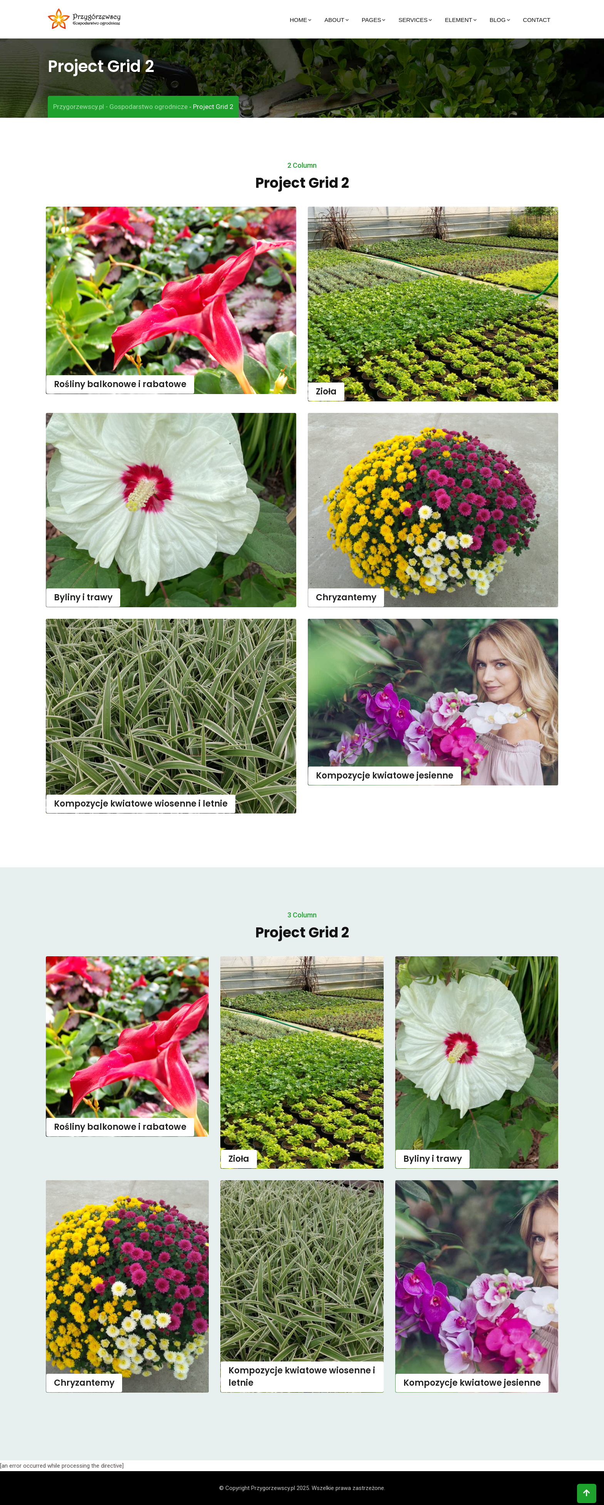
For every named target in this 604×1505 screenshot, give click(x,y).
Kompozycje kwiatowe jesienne (384, 776)
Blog (498, 20)
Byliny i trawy (83, 597)
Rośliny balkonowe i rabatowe (120, 384)
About (334, 20)
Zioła (326, 392)
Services (413, 20)
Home (298, 20)
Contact (536, 20)
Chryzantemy (346, 597)
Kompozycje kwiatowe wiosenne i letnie (141, 804)
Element (458, 20)
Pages (371, 20)
